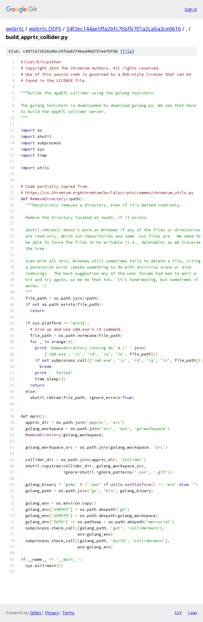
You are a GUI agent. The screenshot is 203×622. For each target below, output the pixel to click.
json (192, 612)
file (127, 51)
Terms (68, 612)
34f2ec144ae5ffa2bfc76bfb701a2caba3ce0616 (123, 28)
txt (178, 612)
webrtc (15, 28)
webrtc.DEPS (45, 28)
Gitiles (35, 612)
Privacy (52, 612)
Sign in (191, 9)
